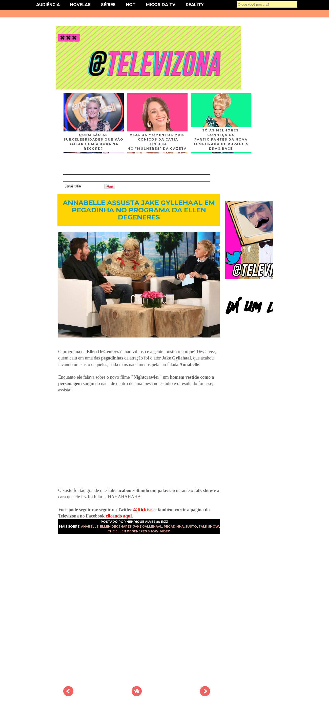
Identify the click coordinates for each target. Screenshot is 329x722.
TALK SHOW (208, 526)
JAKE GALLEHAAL (147, 526)
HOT (131, 4)
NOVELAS (80, 4)
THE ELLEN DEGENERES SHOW (133, 531)
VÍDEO (165, 531)
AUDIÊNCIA (48, 4)
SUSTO (191, 526)
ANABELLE (89, 526)
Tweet (89, 186)
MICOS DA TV (160, 4)
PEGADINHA (174, 526)
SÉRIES (108, 4)
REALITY (195, 4)
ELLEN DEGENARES (116, 526)
